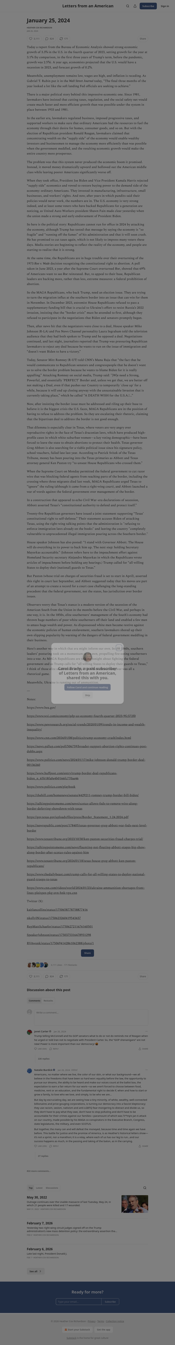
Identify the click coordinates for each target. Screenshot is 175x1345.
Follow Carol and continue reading (87, 686)
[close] (119, 646)
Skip (87, 694)
